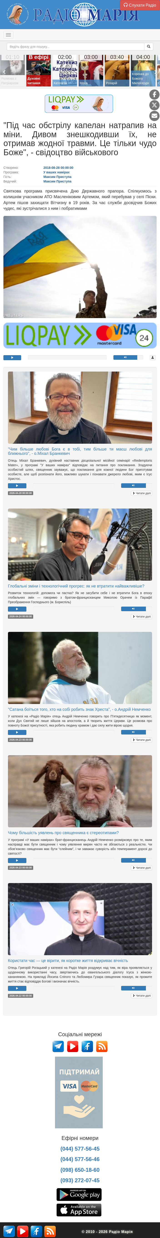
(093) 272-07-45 (80, 1180)
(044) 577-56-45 (80, 1149)
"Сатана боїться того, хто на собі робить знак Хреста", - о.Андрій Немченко (79, 709)
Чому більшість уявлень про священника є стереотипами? (63, 832)
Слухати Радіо (140, 5)
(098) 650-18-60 (80, 1170)
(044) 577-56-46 (80, 1159)
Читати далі (141, 493)
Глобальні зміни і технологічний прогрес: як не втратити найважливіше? (76, 586)
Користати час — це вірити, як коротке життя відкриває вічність (68, 960)
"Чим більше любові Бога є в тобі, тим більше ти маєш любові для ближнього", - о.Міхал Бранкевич (80, 451)
